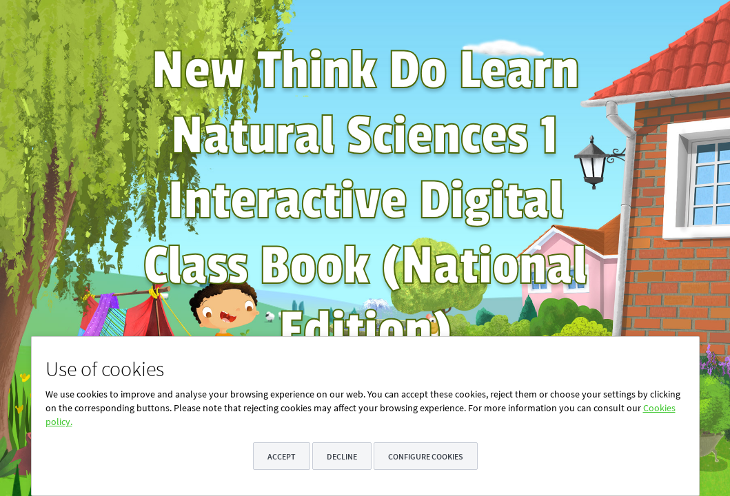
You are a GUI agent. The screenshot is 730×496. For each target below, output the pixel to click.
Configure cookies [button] (425, 456)
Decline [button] (342, 456)
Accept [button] (281, 456)
